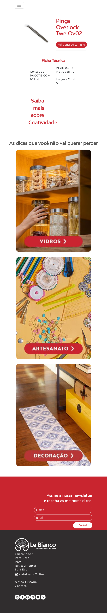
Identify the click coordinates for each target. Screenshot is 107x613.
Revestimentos (26, 565)
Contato (21, 585)
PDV (18, 561)
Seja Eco (21, 569)
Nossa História (26, 582)
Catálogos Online (30, 574)
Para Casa (22, 557)
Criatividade (24, 554)
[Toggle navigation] (19, 5)
